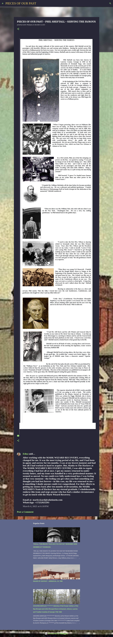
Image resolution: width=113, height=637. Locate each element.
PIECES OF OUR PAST (20, 3)
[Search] (39, 3)
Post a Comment (25, 512)
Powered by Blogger (56, 633)
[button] (18, 29)
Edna (25, 453)
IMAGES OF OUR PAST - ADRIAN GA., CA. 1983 (48, 581)
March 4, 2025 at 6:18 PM (36, 506)
